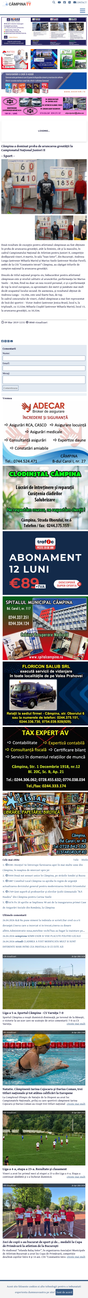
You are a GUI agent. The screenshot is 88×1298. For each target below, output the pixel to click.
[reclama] (44, 45)
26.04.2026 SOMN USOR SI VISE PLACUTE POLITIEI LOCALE (42, 936)
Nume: (6, 353)
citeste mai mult (76, 1023)
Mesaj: (6, 373)
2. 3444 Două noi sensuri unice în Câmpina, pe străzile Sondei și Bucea (44, 875)
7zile (76, 860)
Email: (6, 363)
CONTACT (80, 2)
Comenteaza (10, 388)
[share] (2, 341)
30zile (84, 860)
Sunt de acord (64, 1292)
